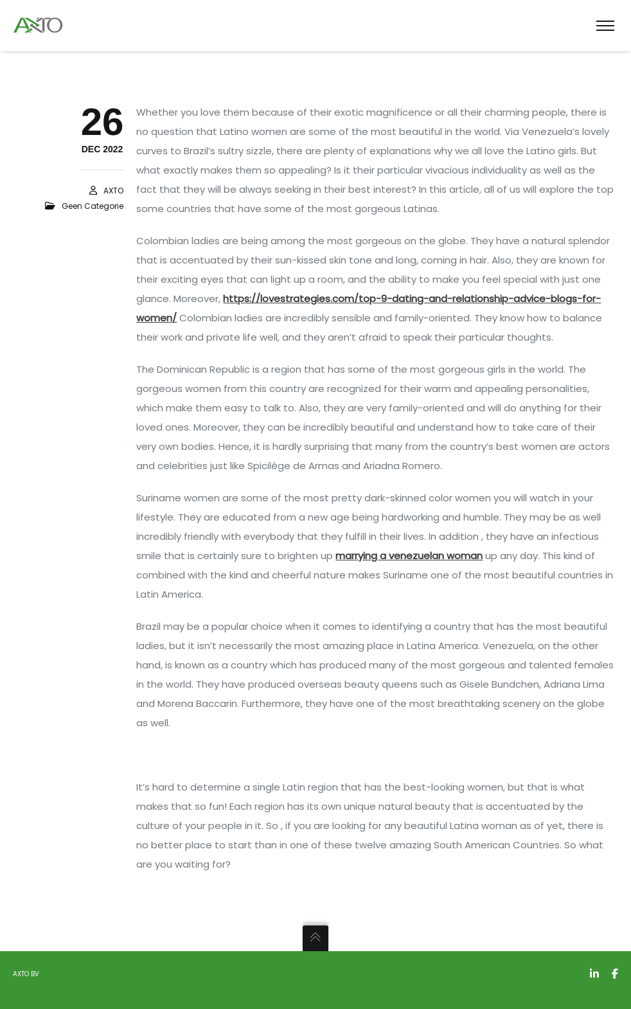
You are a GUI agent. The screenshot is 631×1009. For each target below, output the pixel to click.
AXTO (113, 190)
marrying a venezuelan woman (409, 555)
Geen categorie (92, 206)
